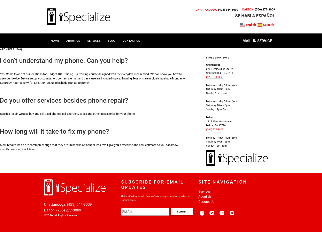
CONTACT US (131, 40)
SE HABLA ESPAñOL (255, 15)
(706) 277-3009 (265, 9)
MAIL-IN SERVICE (257, 41)
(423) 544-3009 (228, 9)
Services (204, 191)
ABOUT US (73, 40)
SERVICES (93, 40)
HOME (55, 40)
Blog (111, 40)
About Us (205, 197)
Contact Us (206, 202)
